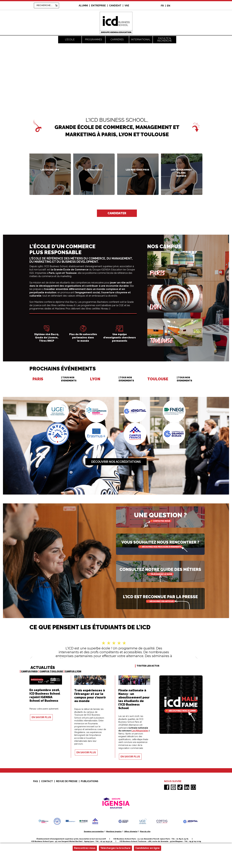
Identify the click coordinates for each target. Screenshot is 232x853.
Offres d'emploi (130, 831)
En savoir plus (41, 717)
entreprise (98, 5)
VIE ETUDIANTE (126, 713)
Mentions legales (114, 831)
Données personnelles (94, 831)
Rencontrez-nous (84, 848)
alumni (83, 5)
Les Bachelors (50, 169)
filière (181, 173)
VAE (127, 5)
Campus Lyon (73, 671)
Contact (47, 781)
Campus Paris (29, 671)
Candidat (115, 5)
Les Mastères (93, 169)
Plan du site (145, 831)
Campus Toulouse (51, 671)
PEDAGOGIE (35, 705)
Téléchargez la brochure (115, 848)
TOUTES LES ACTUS (148, 665)
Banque (181, 176)
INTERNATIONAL (82, 706)
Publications (89, 781)
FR (162, 5)
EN (168, 5)
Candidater (117, 213)
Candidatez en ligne (147, 848)
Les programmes (181, 169)
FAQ (35, 781)
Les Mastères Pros (137, 169)
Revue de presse (67, 781)
